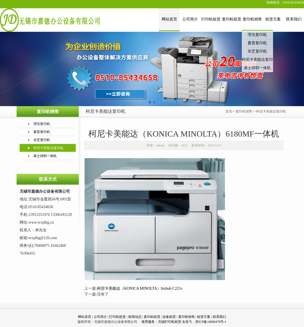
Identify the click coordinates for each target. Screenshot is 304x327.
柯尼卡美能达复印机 (257, 59)
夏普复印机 (257, 43)
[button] (150, 102)
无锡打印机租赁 (169, 322)
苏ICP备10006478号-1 (211, 322)
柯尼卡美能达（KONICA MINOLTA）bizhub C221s (139, 288)
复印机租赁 (231, 19)
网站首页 (169, 19)
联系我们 (294, 19)
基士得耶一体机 (257, 68)
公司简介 (190, 19)
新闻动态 (134, 317)
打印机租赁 (211, 19)
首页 (229, 111)
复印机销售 (252, 19)
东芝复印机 (257, 51)
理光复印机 (257, 35)
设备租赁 (169, 317)
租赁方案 (273, 19)
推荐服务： (149, 322)
